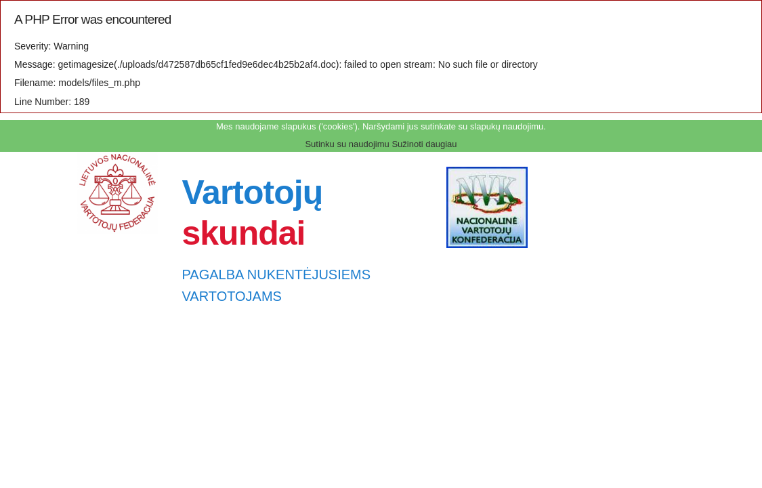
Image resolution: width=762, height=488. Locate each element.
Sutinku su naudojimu (347, 144)
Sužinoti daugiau (424, 144)
